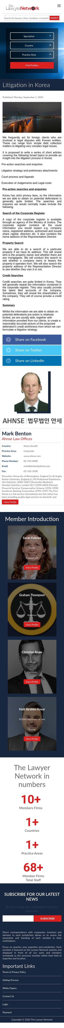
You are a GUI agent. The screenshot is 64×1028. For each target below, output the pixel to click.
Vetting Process (11, 980)
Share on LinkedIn (25, 360)
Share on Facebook (26, 339)
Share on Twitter (24, 350)
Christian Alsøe (32, 652)
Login (5, 1004)
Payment (7, 1012)
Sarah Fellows (32, 538)
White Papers (10, 988)
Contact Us (8, 996)
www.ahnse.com (32, 456)
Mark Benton (16, 433)
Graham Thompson (32, 595)
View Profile (10, 502)
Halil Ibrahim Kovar (32, 709)
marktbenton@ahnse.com (37, 466)
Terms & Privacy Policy (14, 972)
